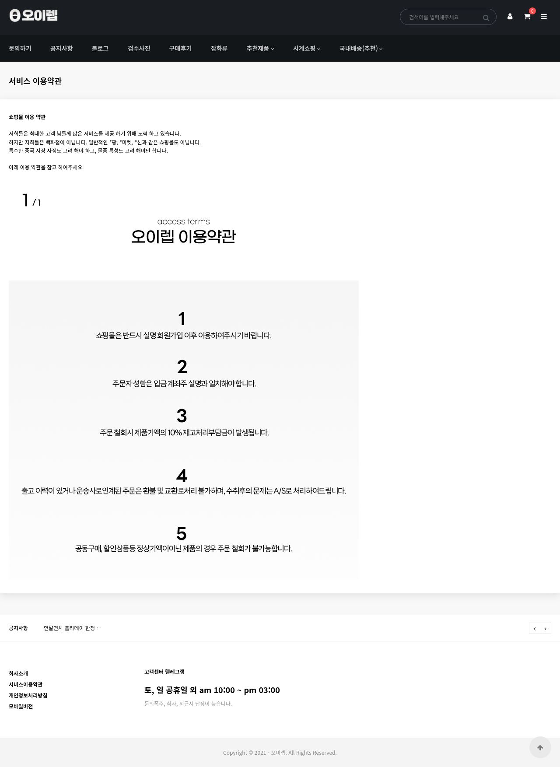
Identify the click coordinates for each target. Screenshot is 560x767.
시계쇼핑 (304, 48)
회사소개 (18, 673)
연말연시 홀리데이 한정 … (73, 627)
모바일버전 (21, 706)
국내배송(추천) (359, 48)
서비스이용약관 (25, 684)
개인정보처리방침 (28, 695)
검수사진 (139, 48)
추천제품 (258, 48)
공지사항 (61, 48)
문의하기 (20, 48)
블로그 (100, 48)
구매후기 (180, 48)
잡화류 (219, 48)
